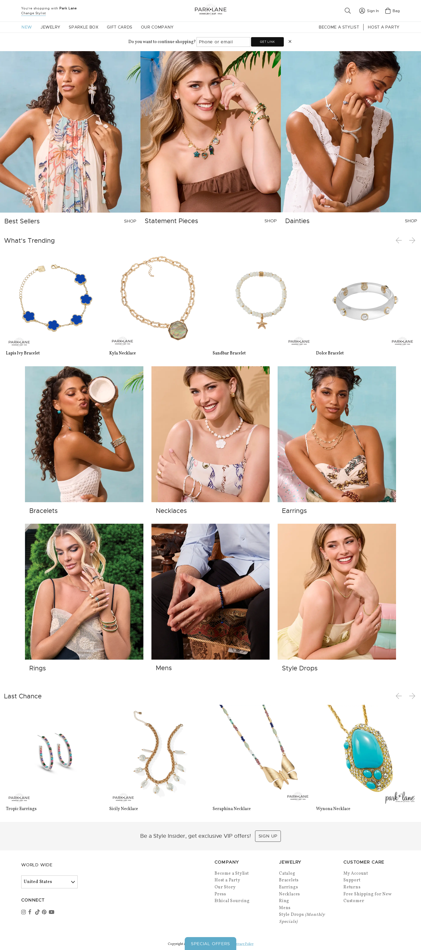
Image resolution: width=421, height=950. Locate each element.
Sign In (369, 11)
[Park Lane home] (210, 11)
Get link (267, 42)
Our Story (225, 887)
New (26, 27)
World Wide (37, 865)
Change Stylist (33, 13)
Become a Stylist (339, 27)
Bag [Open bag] (392, 11)
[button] (349, 11)
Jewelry (50, 27)
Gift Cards (119, 27)
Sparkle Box (83, 27)
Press (220, 894)
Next (412, 240)
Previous (399, 240)
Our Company (157, 27)
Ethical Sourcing (232, 901)
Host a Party (384, 27)
